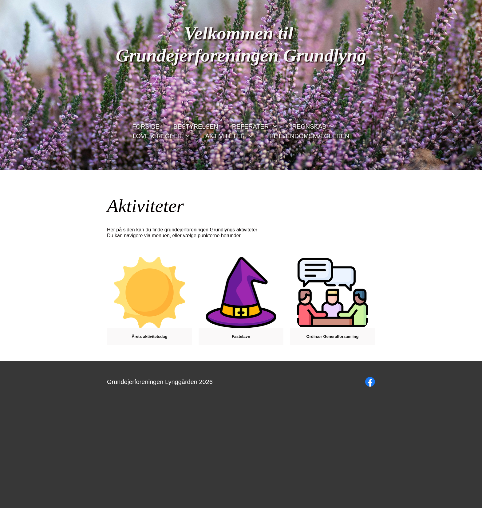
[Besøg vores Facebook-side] (370, 382)
